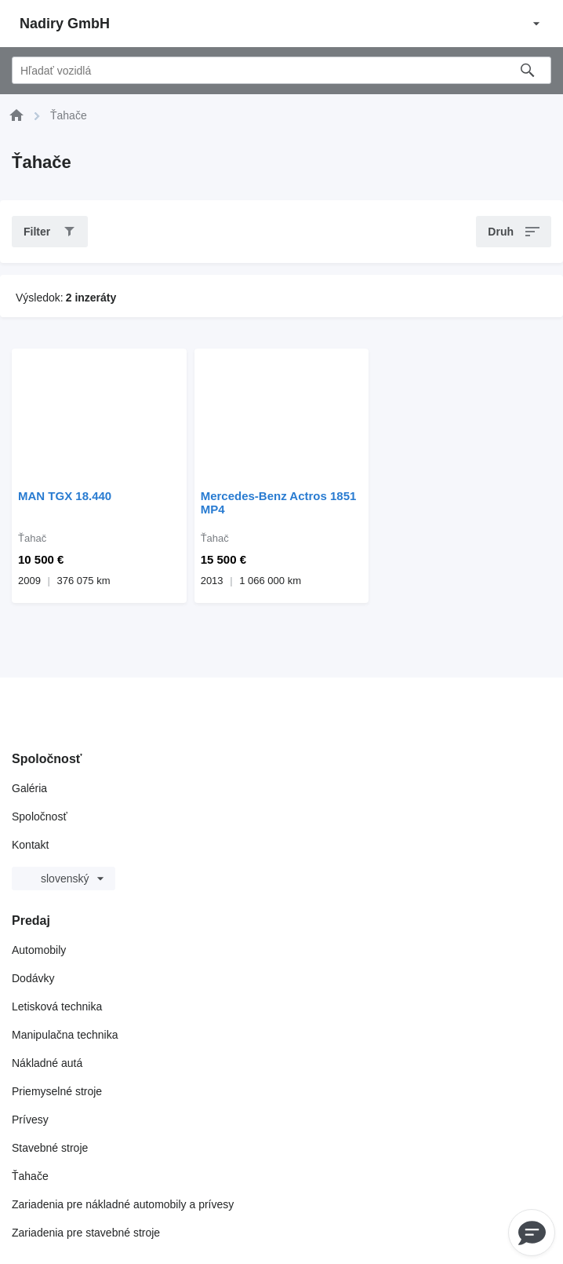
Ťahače (30, 1176)
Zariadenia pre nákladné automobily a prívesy (123, 1204)
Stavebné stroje (50, 1148)
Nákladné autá (47, 1063)
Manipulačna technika (65, 1034)
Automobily (39, 950)
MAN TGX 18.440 (64, 495)
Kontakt (30, 844)
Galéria (29, 788)
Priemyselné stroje (57, 1091)
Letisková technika (57, 1006)
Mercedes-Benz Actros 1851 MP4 (279, 502)
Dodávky (33, 978)
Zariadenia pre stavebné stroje (86, 1232)
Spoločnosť (39, 816)
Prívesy (30, 1119)
